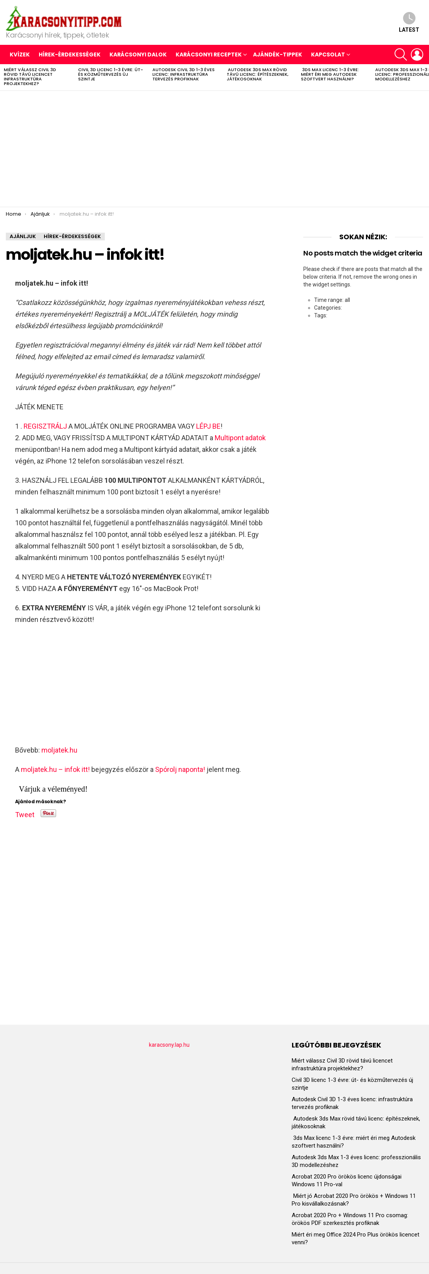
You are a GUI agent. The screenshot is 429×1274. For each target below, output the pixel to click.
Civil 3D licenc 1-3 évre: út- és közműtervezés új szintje (110, 74)
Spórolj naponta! (180, 769)
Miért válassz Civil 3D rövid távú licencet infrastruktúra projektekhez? (30, 76)
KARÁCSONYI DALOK (138, 54)
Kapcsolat (328, 54)
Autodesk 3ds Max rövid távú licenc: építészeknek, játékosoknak (257, 74)
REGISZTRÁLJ (45, 426)
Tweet (24, 813)
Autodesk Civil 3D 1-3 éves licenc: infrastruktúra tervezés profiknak (183, 74)
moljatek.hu (59, 750)
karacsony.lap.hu (169, 1045)
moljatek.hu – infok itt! (55, 769)
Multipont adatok (240, 438)
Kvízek (20, 54)
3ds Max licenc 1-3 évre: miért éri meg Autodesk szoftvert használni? (330, 74)
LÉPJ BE (208, 426)
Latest (409, 22)
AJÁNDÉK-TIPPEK (277, 54)
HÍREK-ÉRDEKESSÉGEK (70, 54)
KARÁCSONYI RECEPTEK (209, 54)
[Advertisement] (214, 149)
